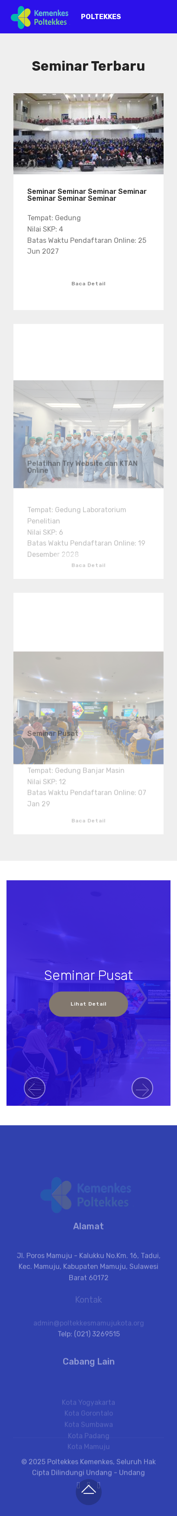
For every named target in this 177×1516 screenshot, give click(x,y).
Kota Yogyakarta (88, 1422)
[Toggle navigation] (163, 14)
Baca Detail (88, 284)
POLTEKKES (101, 17)
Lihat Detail (88, 1004)
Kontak (88, 1305)
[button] (34, 1088)
